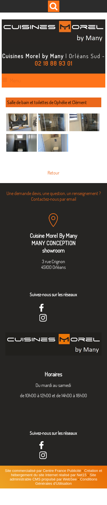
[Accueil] (54, 32)
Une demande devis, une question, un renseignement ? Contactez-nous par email (54, 196)
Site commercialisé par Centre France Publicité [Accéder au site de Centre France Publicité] (43, 471)
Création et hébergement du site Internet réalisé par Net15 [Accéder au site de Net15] (56, 473)
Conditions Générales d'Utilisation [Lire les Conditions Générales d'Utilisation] (66, 481)
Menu (15, 80)
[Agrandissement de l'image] (21, 129)
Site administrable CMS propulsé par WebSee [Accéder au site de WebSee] (53, 477)
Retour (53, 173)
